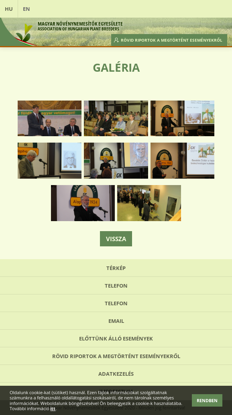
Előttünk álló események (116, 338)
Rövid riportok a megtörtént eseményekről (171, 40)
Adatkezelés (116, 373)
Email (116, 320)
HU (9, 8)
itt (52, 408)
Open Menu (218, 9)
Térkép (116, 268)
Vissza (116, 239)
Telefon (116, 285)
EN (26, 8)
